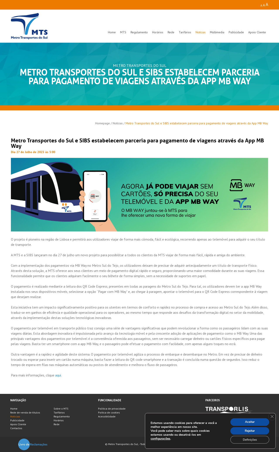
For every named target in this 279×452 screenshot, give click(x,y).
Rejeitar (248, 430)
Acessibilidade (107, 416)
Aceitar (249, 421)
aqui (58, 375)
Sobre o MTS (61, 408)
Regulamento (139, 32)
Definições (249, 439)
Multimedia (217, 32)
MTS (123, 32)
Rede (171, 32)
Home (112, 32)
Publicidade (236, 32)
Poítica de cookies (109, 412)
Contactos (16, 428)
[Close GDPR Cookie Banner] (272, 416)
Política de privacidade (112, 408)
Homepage (102, 123)
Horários (157, 32)
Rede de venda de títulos (25, 412)
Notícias (201, 32)
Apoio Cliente (257, 32)
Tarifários (185, 32)
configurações (160, 438)
